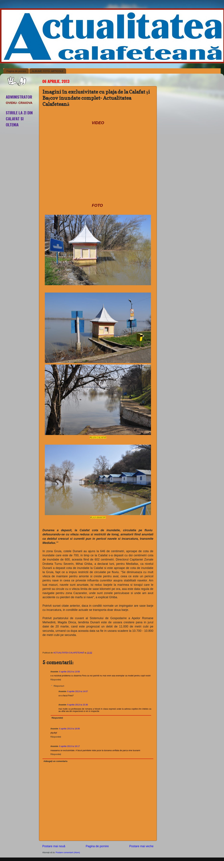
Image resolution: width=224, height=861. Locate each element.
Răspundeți (55, 679)
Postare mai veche (141, 846)
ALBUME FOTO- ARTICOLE (47, 71)
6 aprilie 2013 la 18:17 (69, 746)
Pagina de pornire (16, 71)
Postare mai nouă (53, 846)
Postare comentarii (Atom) (68, 852)
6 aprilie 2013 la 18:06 (69, 729)
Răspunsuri (59, 686)
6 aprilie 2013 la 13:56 (69, 672)
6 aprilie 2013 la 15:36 (77, 705)
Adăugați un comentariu (55, 761)
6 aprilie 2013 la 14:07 (77, 691)
